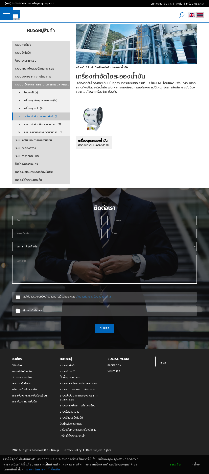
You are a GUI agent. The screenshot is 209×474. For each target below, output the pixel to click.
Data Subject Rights (98, 450)
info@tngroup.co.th (43, 3)
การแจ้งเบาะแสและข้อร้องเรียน (29, 395)
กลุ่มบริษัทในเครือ (22, 371)
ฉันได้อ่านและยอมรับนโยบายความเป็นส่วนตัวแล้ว (67, 297)
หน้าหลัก (80, 67)
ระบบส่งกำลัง (23, 45)
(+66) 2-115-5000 (15, 3)
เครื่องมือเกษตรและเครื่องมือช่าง (34, 172)
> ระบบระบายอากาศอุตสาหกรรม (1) (38, 132)
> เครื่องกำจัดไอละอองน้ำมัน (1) (36, 116)
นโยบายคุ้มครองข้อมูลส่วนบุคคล (93, 297)
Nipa (163, 362)
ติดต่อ (178, 4)
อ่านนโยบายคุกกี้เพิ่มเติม (43, 469)
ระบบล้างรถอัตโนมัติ (27, 156)
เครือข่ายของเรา (195, 4)
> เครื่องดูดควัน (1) (28, 108)
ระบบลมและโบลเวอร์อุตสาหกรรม (34, 69)
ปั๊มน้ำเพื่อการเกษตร (26, 164)
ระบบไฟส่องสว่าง (25, 148)
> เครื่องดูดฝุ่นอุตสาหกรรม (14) (36, 100)
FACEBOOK (114, 365)
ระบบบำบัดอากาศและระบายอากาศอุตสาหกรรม (42, 84)
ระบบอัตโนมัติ (23, 53)
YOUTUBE (113, 371)
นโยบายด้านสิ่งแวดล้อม (25, 389)
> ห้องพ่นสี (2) (26, 92)
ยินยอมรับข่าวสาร (32, 310)
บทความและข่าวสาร (161, 4)
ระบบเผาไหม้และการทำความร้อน (33, 140)
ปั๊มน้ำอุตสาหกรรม (25, 61)
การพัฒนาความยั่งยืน (24, 401)
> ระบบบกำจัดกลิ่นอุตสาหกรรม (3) (38, 124)
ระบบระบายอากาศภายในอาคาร (33, 77)
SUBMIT (104, 328)
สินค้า (90, 67)
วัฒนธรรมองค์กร (22, 377)
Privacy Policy (72, 450)
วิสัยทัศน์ (17, 365)
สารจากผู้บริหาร (21, 383)
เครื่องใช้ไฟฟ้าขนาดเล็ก (28, 180)
